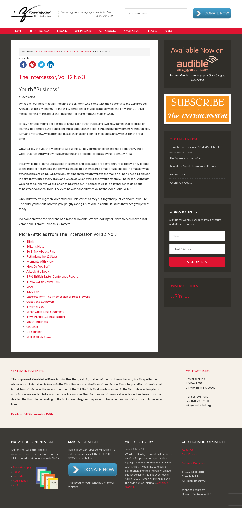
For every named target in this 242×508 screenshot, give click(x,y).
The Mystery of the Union (185, 158)
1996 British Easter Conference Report (52, 276)
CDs (15, 484)
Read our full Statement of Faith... (32, 414)
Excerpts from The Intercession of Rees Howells (58, 296)
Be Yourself (34, 331)
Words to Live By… (39, 336)
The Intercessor (52, 51)
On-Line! (32, 326)
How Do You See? (38, 266)
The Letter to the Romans (43, 281)
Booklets (18, 476)
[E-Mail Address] (197, 249)
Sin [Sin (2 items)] (178, 296)
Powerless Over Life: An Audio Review (192, 166)
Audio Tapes (20, 480)
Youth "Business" (37, 321)
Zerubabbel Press (62, 13)
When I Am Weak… (180, 182)
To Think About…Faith (41, 251)
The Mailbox (35, 306)
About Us (188, 449)
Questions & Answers (40, 301)
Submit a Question (193, 463)
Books (16, 471)
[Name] (197, 236)
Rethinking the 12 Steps (42, 256)
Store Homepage (23, 467)
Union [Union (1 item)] (186, 297)
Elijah (30, 241)
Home (39, 51)
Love (29, 286)
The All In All (177, 174)
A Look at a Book (37, 271)
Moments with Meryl (40, 261)
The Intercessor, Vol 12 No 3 (76, 51)
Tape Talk (32, 291)
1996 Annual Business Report (45, 316)
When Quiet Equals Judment (45, 311)
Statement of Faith (27, 371)
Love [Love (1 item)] (171, 297)
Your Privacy (189, 454)
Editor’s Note (35, 246)
